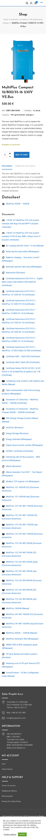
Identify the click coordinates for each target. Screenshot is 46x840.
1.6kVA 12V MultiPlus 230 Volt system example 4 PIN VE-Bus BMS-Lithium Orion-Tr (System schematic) (21, 236)
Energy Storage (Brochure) (15, 433)
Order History (7, 769)
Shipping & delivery (9, 791)
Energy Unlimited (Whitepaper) (17, 439)
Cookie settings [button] (10, 834)
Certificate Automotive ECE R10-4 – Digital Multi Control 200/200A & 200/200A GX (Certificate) (22, 282)
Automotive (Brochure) (13, 272)
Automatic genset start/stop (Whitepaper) (22, 267)
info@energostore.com (16, 718)
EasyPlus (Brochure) (12, 427)
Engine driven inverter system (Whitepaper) (22, 445)
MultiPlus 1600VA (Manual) (15, 608)
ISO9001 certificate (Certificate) (17, 451)
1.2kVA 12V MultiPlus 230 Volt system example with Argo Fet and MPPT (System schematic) (20, 223)
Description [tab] (7, 166)
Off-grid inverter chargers (22, 115)
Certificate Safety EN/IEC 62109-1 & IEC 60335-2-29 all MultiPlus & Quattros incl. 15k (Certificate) (21, 371)
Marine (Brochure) (11, 466)
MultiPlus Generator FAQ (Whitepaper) (20, 639)
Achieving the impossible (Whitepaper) (20, 251)
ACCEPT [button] (22, 834)
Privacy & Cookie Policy (11, 801)
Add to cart (21, 155)
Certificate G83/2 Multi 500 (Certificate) (21, 362)
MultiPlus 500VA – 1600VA (15, 204)
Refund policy (7, 796)
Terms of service (9, 785)
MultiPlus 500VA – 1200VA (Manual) (19, 633)
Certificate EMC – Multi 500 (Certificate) (21, 356)
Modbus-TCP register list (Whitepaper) (20, 481)
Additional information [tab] (25, 166)
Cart (3, 764)
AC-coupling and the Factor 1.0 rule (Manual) (23, 245)
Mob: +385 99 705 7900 (16, 713)
